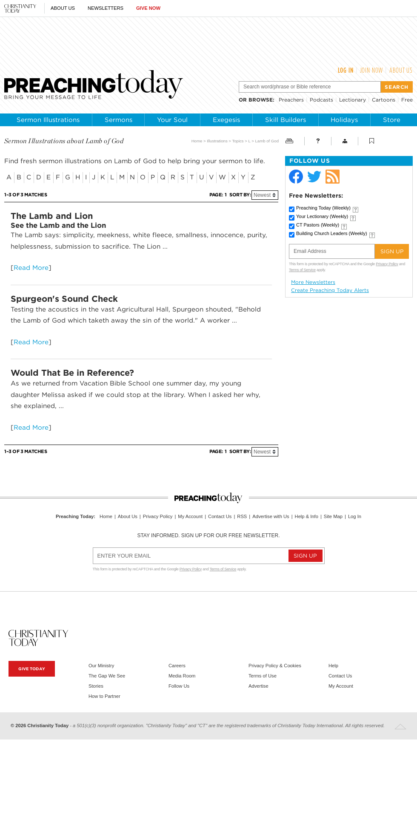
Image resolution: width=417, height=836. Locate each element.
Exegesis (226, 120)
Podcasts (321, 99)
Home (197, 141)
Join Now (371, 70)
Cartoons (383, 99)
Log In (346, 70)
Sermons (118, 120)
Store (391, 120)
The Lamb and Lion (52, 216)
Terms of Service (302, 270)
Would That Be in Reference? (72, 373)
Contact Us (219, 516)
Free (407, 99)
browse (260, 99)
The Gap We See (107, 675)
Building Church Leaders (331, 233)
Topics (237, 141)
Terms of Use (262, 675)
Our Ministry (101, 665)
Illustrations (217, 141)
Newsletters (105, 8)
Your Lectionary (322, 216)
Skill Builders (285, 120)
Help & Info (306, 516)
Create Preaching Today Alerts (330, 290)
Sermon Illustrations (48, 120)
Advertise (258, 686)
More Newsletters (313, 282)
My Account (190, 516)
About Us (63, 8)
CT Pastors (317, 224)
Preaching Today (323, 207)
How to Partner (104, 696)
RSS (242, 516)
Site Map (333, 516)
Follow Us (179, 686)
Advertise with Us (270, 516)
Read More (31, 268)
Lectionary (352, 99)
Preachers (291, 99)
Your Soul (172, 120)
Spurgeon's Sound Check (64, 299)
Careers (177, 665)
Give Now (148, 8)
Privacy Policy (387, 264)
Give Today (31, 668)
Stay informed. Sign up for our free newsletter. (208, 535)
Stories (96, 686)
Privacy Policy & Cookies (274, 665)
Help (333, 665)
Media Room (182, 675)
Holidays (344, 120)
